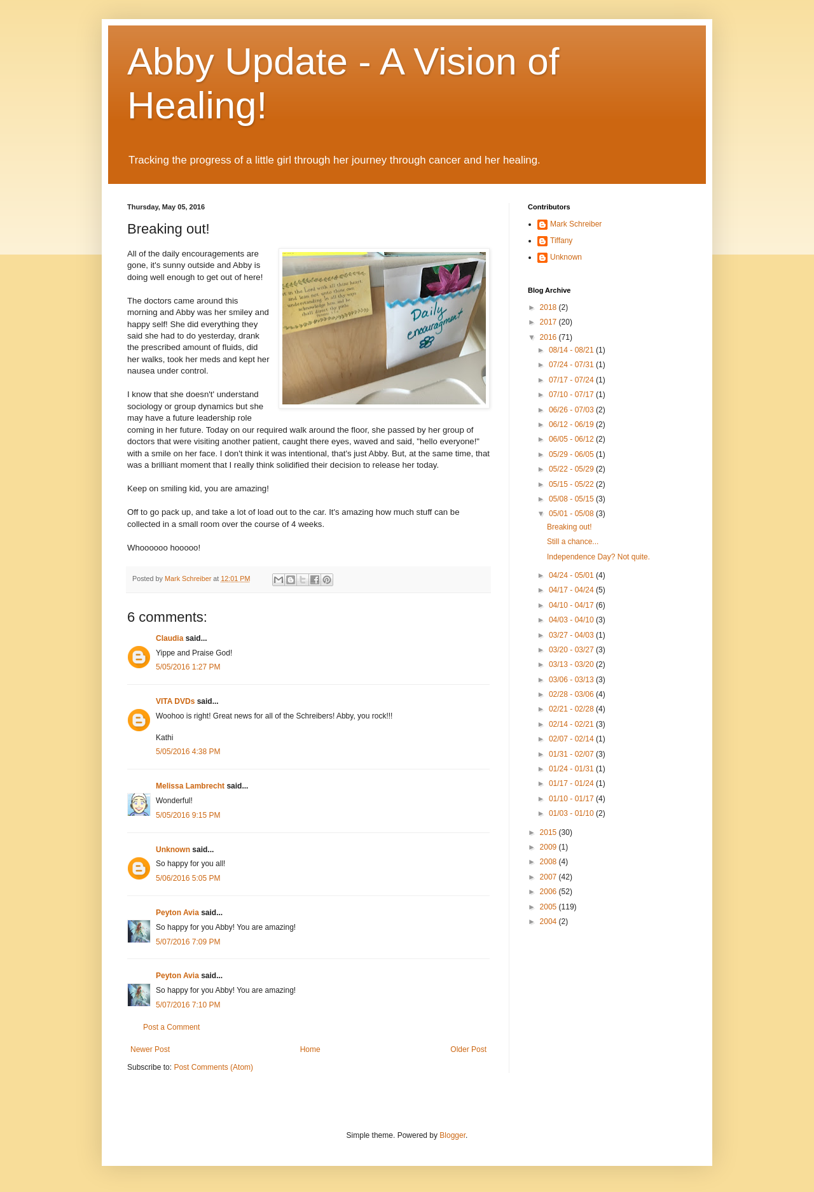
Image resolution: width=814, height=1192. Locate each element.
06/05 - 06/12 (572, 439)
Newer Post (150, 1049)
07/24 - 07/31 (572, 364)
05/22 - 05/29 (572, 469)
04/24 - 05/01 (572, 575)
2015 (549, 832)
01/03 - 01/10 (572, 813)
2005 (549, 906)
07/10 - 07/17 (572, 394)
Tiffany (561, 240)
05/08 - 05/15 (572, 498)
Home (310, 1049)
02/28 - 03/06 (572, 694)
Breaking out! (569, 526)
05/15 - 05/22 (572, 484)
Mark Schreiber (576, 224)
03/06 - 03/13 (572, 679)
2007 (549, 877)
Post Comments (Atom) (213, 1067)
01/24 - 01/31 (572, 768)
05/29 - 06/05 (572, 454)
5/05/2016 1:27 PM (188, 667)
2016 (549, 337)
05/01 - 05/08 (572, 513)
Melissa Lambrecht (191, 786)
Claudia (169, 638)
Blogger (452, 1135)
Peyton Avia (177, 912)
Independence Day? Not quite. (598, 556)
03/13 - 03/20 (572, 664)
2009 (549, 847)
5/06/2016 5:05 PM (188, 878)
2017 (549, 322)
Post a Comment (171, 1027)
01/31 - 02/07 (572, 754)
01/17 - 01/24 (572, 783)
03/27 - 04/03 (572, 635)
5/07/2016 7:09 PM (188, 941)
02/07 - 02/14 (572, 738)
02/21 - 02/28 (572, 709)
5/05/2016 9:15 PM (188, 815)
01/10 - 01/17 (572, 798)
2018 (549, 307)
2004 (549, 921)
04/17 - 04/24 (572, 589)
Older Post (468, 1049)
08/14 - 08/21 (572, 350)
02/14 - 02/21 (572, 724)
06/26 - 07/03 (572, 409)
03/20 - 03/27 (572, 649)
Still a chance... (572, 541)
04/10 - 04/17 (572, 605)
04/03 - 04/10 (572, 619)
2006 (549, 891)
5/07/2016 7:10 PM (188, 1004)
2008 (549, 861)
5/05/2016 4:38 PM (188, 751)
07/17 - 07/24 (572, 379)
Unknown (173, 849)
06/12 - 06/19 (572, 424)
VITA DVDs (175, 701)
